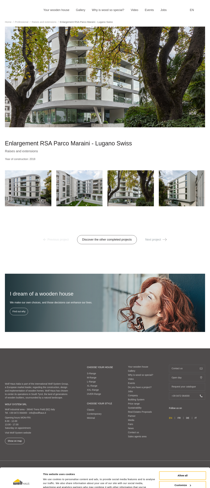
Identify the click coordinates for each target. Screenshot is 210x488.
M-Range (91, 377)
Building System (136, 399)
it (196, 418)
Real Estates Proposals (140, 412)
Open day (187, 377)
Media (131, 420)
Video (134, 10)
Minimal (91, 418)
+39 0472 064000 (18, 413)
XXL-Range (93, 390)
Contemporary (94, 414)
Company (133, 395)
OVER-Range (94, 394)
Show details (50, 481)
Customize (183, 466)
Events (149, 10)
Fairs (130, 424)
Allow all (183, 457)
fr (179, 418)
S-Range (91, 373)
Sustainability (135, 407)
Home (8, 22)
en (192, 10)
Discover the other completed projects (107, 239)
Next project (156, 239)
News (131, 428)
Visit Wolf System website (18, 432)
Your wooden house (56, 10)
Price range (134, 403)
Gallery (80, 10)
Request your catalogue (187, 386)
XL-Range (92, 385)
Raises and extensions (44, 22)
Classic (90, 409)
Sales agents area (137, 436)
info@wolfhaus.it (37, 413)
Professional (21, 22)
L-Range (91, 381)
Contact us (133, 432)
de (187, 418)
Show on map (15, 441)
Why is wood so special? (108, 10)
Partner (132, 416)
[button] (165, 239)
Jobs (163, 10)
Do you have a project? (140, 387)
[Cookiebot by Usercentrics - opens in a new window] (21, 481)
